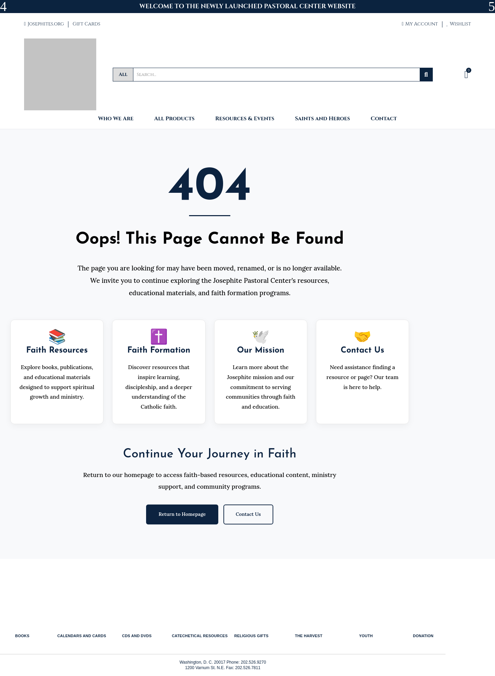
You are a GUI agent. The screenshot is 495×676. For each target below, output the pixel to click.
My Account (420, 24)
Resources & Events (244, 119)
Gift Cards (86, 24)
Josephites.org (44, 24)
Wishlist (459, 24)
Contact (384, 119)
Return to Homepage (182, 514)
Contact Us (248, 514)
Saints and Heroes (322, 119)
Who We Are (115, 119)
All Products (174, 119)
